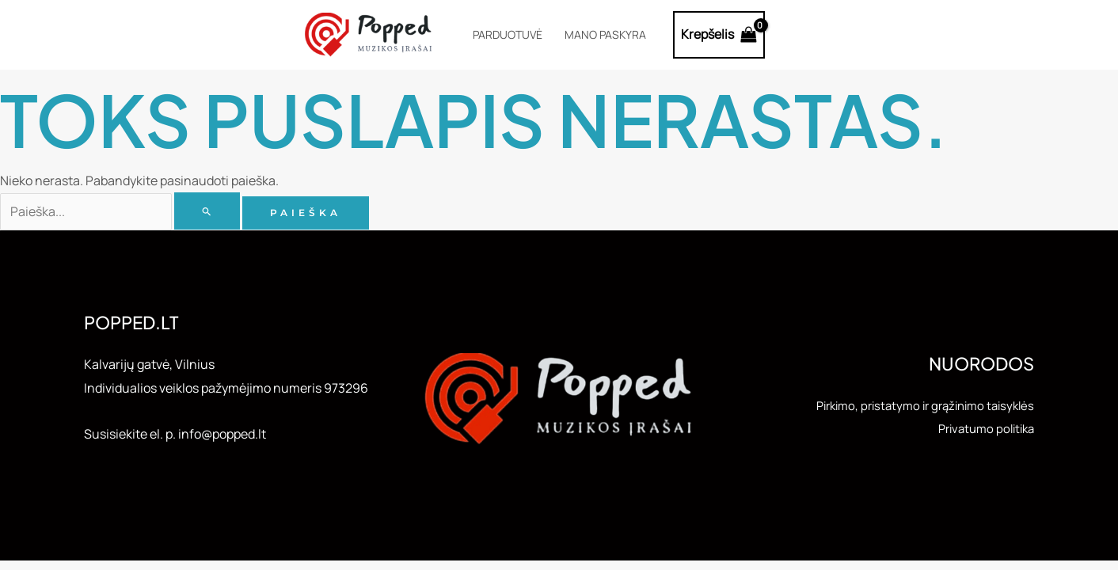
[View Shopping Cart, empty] (719, 35)
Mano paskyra (605, 34)
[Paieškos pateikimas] (207, 211)
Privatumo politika (982, 428)
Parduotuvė (507, 34)
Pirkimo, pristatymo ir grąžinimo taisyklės (916, 405)
